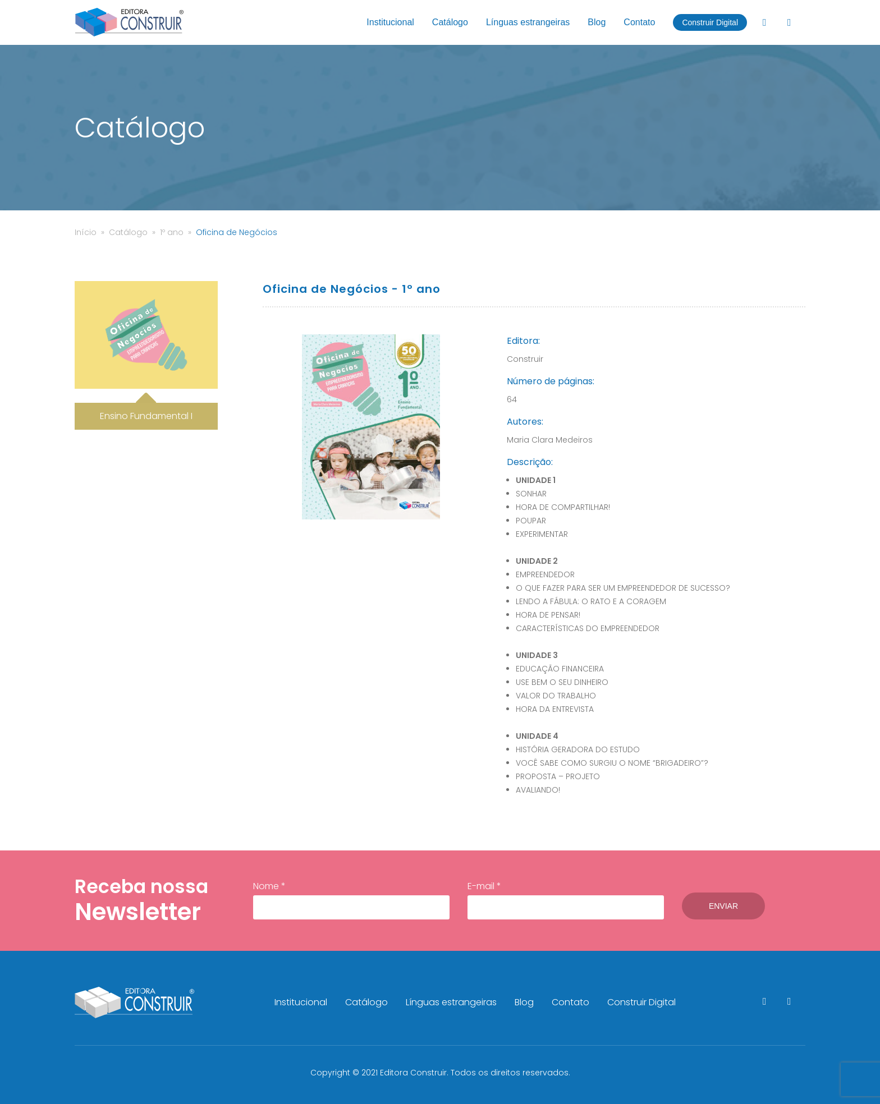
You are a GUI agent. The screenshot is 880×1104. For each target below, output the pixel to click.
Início (86, 232)
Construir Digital (710, 22)
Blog (597, 22)
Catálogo (450, 22)
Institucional (390, 22)
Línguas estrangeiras (528, 22)
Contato (639, 22)
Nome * (351, 900)
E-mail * (565, 900)
